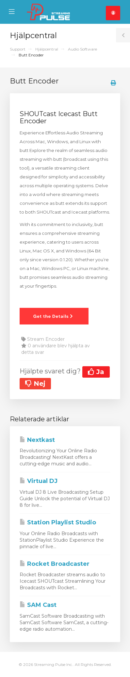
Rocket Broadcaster (54, 563)
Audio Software (82, 49)
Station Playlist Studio (58, 522)
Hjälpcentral (46, 49)
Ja (96, 372)
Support (17, 49)
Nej (35, 383)
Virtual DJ (38, 481)
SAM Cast (38, 605)
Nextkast (37, 440)
